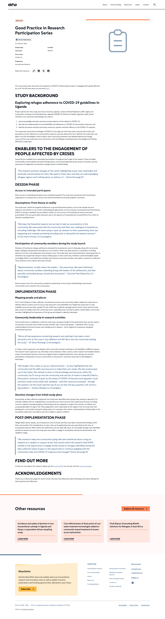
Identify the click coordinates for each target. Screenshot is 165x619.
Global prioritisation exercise (115, 573)
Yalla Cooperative (28, 609)
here (47, 88)
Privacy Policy (133, 605)
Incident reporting (115, 586)
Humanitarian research (94, 568)
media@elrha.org (136, 573)
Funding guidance (93, 584)
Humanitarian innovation (117, 568)
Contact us (112, 582)
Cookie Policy (145, 605)
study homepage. (85, 466)
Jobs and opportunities (116, 578)
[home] (12, 4)
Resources (19, 21)
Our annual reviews (93, 572)
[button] (105, 4)
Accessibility (123, 605)
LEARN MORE (23, 539)
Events (89, 576)
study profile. (58, 466)
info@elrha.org (136, 569)
